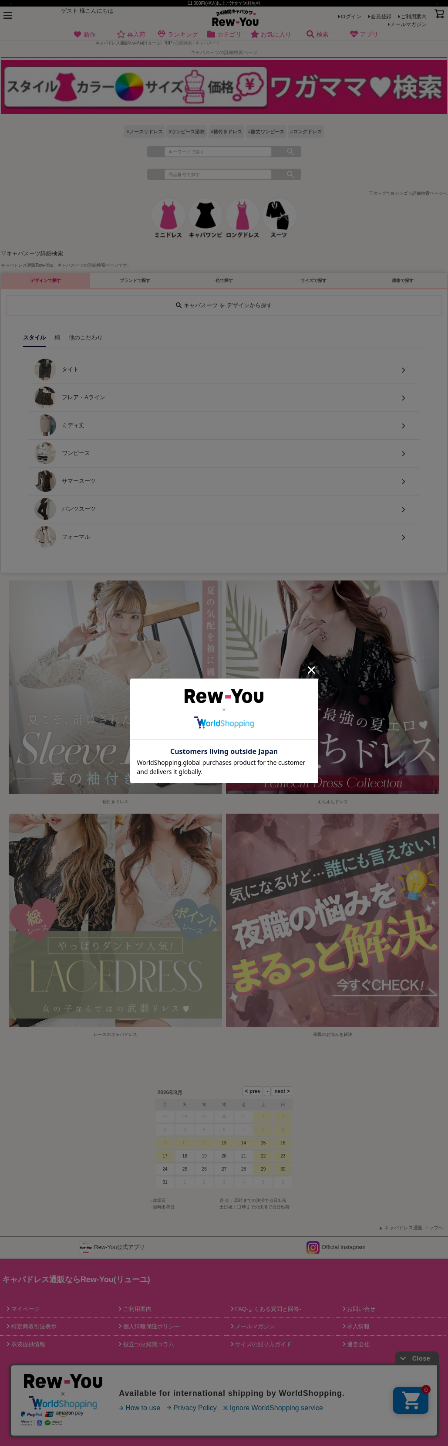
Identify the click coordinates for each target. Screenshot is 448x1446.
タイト (56, 369)
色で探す (224, 280)
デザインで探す (45, 280)
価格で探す (403, 280)
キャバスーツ (70, 265)
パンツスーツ (65, 509)
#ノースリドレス (144, 131)
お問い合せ (361, 1309)
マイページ (25, 1309)
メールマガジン (408, 24)
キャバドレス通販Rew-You (27, 265)
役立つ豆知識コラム (147, 1344)
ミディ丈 (59, 425)
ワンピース (62, 453)
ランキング (177, 34)
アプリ (363, 34)
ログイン (350, 17)
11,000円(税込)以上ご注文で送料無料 (224, 3)
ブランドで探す (135, 280)
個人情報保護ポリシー (150, 1326)
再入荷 (130, 34)
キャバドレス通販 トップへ (413, 1227)
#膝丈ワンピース (266, 131)
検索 (317, 34)
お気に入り (270, 34)
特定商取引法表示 (33, 1326)
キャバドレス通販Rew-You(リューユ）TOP (134, 43)
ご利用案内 (414, 17)
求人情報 (358, 1326)
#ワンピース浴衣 (186, 131)
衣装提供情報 (27, 1344)
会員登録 (381, 17)
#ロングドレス (305, 131)
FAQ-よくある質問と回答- (267, 1309)
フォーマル (62, 537)
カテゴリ (224, 34)
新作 (84, 35)
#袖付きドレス (226, 131)
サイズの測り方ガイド (263, 1344)
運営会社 (358, 1344)
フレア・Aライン (69, 397)
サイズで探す (313, 280)
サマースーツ (65, 481)
